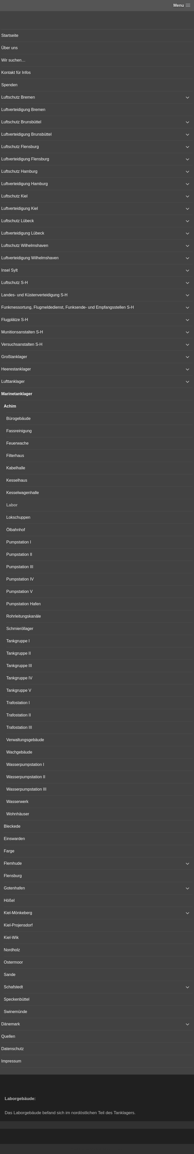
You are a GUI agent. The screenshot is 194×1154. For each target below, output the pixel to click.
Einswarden (14, 838)
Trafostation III (19, 727)
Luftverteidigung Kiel (19, 208)
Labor (11, 505)
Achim (10, 406)
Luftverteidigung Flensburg (25, 159)
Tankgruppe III (19, 665)
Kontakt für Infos (16, 72)
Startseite (9, 35)
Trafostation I (18, 703)
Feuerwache (17, 443)
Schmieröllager (19, 628)
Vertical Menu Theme (107, 1149)
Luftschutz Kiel (14, 196)
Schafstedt (13, 987)
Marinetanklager (16, 394)
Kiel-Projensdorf (18, 925)
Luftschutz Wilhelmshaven (24, 245)
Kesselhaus (16, 480)
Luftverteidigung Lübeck (22, 233)
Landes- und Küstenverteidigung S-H (34, 295)
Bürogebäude (18, 418)
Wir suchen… (13, 60)
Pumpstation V (19, 591)
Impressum (11, 1061)
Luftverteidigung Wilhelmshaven (30, 258)
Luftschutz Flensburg (20, 147)
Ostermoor (13, 962)
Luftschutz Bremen (18, 97)
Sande (9, 974)
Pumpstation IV (20, 579)
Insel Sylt (9, 270)
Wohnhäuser (17, 814)
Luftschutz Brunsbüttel (21, 122)
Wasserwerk (17, 801)
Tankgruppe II (18, 653)
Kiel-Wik (11, 937)
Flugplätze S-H (14, 320)
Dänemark (10, 1024)
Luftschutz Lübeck (17, 221)
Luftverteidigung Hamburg (24, 184)
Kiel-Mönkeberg (18, 913)
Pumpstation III (19, 567)
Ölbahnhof (15, 530)
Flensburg (13, 876)
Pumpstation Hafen (23, 604)
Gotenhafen (14, 888)
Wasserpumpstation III (26, 789)
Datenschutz (12, 1049)
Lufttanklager (13, 381)
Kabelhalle (15, 468)
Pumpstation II (19, 554)
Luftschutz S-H (14, 282)
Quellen (8, 1036)
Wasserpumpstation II (25, 777)
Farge (9, 851)
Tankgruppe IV (19, 678)
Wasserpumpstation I (25, 764)
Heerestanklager (16, 369)
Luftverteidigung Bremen (23, 109)
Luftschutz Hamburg (19, 171)
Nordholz (12, 950)
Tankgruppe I (18, 641)
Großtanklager (14, 357)
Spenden (9, 85)
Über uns (9, 48)
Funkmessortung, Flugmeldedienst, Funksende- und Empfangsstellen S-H (67, 307)
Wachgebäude (19, 752)
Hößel (9, 900)
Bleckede (12, 826)
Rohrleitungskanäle (23, 616)
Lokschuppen (18, 517)
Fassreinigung (19, 431)
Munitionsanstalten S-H (22, 332)
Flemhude (13, 863)
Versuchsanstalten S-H (21, 344)
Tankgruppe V (18, 690)
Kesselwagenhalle (22, 493)
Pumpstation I (18, 542)
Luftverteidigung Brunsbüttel (26, 134)
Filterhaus (15, 455)
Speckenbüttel (16, 999)
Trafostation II (18, 715)
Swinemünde (15, 1011)
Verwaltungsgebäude (25, 740)
